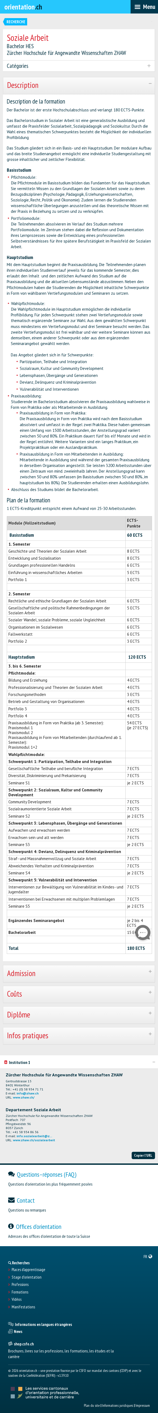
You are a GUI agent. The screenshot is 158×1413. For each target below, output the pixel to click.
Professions (20, 1284)
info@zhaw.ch (28, 1093)
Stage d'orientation (27, 1277)
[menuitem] (148, 1256)
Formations (20, 1292)
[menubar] (144, 7)
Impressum (142, 1405)
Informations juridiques (117, 1405)
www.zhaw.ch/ (23, 1097)
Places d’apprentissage (28, 1269)
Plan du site (92, 1405)
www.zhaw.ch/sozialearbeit (34, 1140)
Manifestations (23, 1307)
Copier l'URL (143, 1155)
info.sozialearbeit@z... (34, 1136)
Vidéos (16, 1299)
